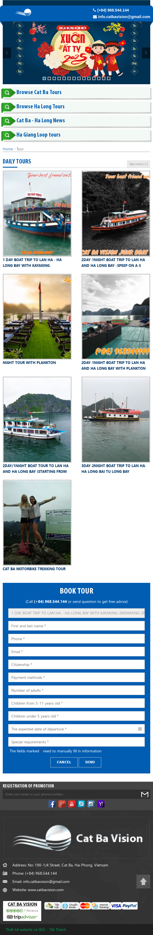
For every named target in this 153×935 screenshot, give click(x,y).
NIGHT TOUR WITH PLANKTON (29, 362)
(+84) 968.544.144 (111, 10)
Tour (20, 148)
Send (90, 762)
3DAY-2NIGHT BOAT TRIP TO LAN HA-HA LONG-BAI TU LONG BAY (113, 468)
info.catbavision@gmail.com (121, 17)
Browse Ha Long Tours (41, 107)
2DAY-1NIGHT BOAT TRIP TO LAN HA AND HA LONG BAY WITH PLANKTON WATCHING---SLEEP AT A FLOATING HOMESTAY (113, 365)
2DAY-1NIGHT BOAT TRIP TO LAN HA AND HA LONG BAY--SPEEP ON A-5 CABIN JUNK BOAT (113, 262)
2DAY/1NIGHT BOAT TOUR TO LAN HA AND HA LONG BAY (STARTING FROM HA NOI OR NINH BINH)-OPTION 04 (36, 468)
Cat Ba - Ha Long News (41, 121)
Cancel (64, 762)
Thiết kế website (19, 929)
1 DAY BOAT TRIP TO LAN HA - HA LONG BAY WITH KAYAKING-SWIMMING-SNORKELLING (32, 262)
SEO (42, 929)
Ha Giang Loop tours (39, 135)
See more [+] (138, 164)
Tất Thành (57, 929)
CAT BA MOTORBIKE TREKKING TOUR (34, 568)
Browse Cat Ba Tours (39, 92)
